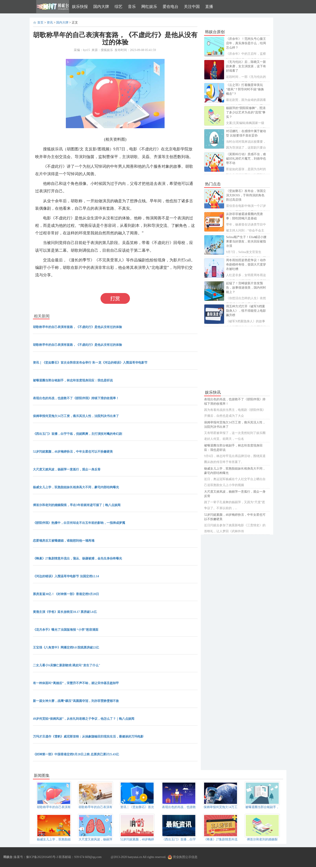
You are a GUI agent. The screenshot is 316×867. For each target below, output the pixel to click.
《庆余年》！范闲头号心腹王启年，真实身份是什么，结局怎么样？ (246, 43)
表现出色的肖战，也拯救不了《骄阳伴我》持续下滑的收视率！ (76, 398)
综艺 (118, 6)
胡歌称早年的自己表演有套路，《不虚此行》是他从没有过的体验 (77, 327)
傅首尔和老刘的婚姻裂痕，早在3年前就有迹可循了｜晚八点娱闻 (76, 505)
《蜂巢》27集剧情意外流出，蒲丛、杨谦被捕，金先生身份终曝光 (77, 558)
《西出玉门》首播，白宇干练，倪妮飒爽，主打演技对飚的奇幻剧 (77, 433)
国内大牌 (101, 6)
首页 (40, 22)
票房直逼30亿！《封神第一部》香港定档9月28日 (66, 594)
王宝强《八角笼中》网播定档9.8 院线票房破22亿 (66, 647)
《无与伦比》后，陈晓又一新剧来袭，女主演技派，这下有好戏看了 (246, 66)
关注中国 (192, 6)
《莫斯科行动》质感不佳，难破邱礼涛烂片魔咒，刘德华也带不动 (246, 159)
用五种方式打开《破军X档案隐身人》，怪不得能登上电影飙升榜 (246, 311)
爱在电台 (170, 6)
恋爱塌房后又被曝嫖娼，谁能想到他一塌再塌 (63, 540)
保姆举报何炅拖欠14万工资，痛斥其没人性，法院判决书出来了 (76, 416)
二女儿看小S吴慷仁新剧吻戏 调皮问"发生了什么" (66, 665)
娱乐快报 (80, 6)
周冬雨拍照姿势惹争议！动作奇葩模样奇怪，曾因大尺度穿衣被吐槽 (246, 265)
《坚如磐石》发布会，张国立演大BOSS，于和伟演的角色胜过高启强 (246, 195)
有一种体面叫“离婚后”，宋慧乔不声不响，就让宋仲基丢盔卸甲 (76, 683)
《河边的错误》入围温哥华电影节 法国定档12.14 (66, 576)
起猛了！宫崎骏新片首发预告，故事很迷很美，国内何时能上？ (246, 288)
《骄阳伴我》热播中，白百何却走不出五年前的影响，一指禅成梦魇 (79, 523)
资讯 (50, 22)
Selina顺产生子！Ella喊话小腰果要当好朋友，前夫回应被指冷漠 (246, 241)
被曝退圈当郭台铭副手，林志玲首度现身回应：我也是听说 (73, 380)
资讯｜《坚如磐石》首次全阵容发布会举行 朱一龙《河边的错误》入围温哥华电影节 (90, 362)
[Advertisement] (237, 358)
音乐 (132, 6)
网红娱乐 (149, 6)
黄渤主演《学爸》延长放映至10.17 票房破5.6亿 (65, 612)
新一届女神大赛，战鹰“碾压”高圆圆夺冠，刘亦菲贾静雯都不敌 (76, 701)
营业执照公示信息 (183, 857)
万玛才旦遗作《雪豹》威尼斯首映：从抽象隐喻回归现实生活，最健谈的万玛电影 (88, 736)
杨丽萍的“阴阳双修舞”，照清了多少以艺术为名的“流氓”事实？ (246, 112)
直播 (209, 6)
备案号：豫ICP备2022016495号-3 (36, 857)
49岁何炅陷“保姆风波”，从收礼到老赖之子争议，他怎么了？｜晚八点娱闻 (83, 718)
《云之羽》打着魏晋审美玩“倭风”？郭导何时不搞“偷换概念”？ (245, 89)
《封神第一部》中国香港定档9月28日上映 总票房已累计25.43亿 (76, 754)
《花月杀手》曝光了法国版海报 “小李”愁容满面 (65, 629)
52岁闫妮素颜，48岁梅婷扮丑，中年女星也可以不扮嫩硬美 (73, 451)
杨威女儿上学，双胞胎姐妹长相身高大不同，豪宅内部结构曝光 (76, 487)
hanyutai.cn (135, 857)
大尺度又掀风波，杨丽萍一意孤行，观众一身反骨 (67, 469)
